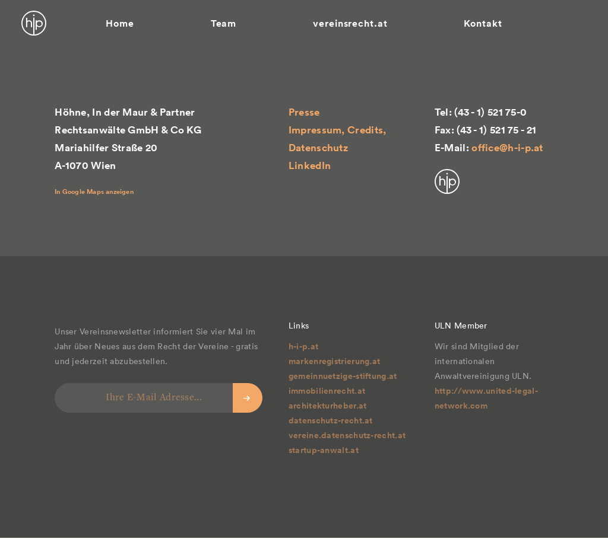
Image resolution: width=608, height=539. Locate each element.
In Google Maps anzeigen (94, 192)
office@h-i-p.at (507, 147)
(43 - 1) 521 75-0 (490, 112)
